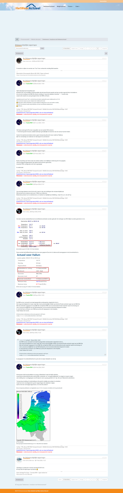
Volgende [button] (104, 48)
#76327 (104, 209)
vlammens (29, 61)
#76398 (104, 457)
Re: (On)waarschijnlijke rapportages (34, 58)
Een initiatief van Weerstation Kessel (38, 491)
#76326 (104, 181)
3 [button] (90, 48)
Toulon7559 (29, 83)
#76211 (104, 58)
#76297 (104, 151)
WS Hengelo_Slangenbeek (23, 111)
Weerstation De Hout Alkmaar (24, 474)
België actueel (61, 6)
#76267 (104, 120)
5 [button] (95, 48)
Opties (60, 479)
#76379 (104, 364)
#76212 (104, 81)
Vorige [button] (81, 48)
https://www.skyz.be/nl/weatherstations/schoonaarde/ (31, 75)
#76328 (104, 292)
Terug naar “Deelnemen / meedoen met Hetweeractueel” (30, 484)
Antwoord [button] (19, 53)
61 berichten (67, 48)
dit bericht (22, 315)
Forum (70, 6)
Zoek (78, 6)
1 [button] (85, 48)
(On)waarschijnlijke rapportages (26, 45)
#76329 (104, 330)
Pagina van (74, 48)
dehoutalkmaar (30, 460)
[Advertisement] (61, 24)
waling (27, 211)
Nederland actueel (49, 6)
